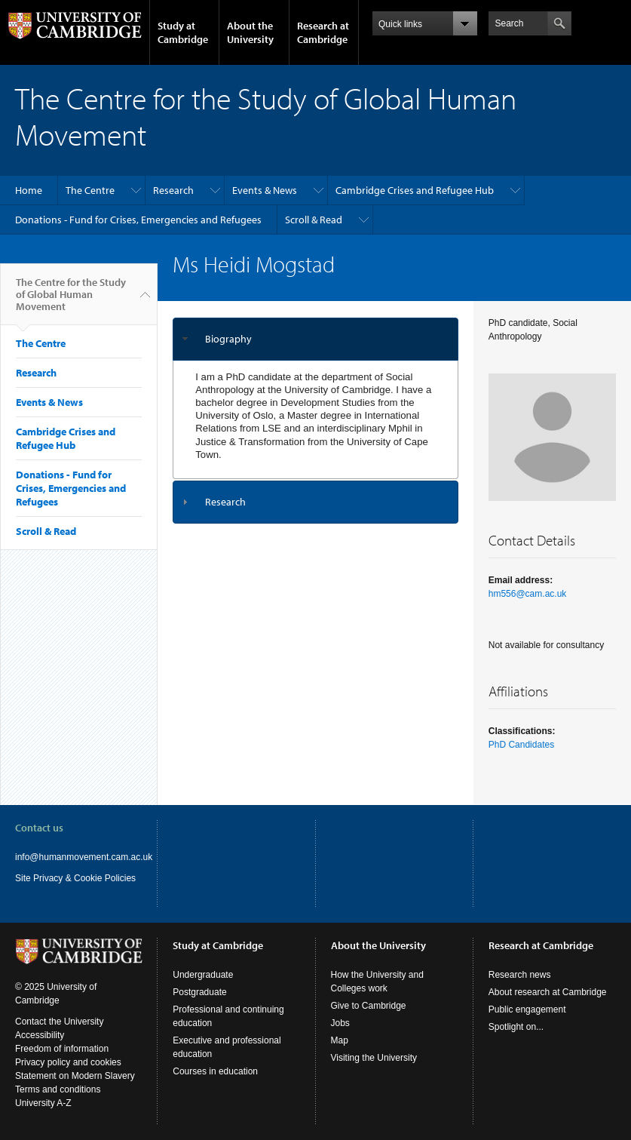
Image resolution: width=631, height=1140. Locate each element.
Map (339, 1040)
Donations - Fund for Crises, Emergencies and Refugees (138, 219)
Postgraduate (199, 992)
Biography (228, 339)
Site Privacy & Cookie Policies (75, 878)
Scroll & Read (313, 219)
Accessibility (39, 1035)
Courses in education (215, 1071)
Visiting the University (374, 1057)
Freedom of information (62, 1048)
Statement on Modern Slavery (75, 1076)
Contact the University (59, 1021)
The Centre (90, 190)
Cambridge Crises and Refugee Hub (414, 190)
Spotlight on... (516, 1027)
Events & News (264, 190)
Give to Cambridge (368, 1005)
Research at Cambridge (323, 32)
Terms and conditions (57, 1089)
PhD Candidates (521, 744)
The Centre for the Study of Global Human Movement (71, 300)
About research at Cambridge (548, 992)
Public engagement (527, 1009)
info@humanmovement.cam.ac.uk (83, 857)
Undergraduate (203, 974)
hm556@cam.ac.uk (528, 593)
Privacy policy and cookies (68, 1062)
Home (28, 190)
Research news (520, 974)
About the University (250, 32)
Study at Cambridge (183, 32)
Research (173, 190)
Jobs (340, 1023)
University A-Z (43, 1103)
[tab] (315, 339)
